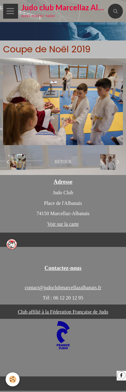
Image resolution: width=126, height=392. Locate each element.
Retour (62, 161)
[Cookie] (13, 379)
